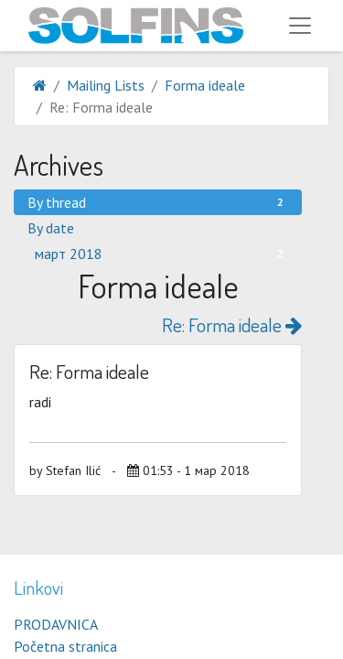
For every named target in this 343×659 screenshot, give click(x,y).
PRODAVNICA (56, 624)
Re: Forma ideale (232, 324)
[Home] (40, 85)
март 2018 (161, 253)
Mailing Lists (106, 85)
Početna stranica (65, 646)
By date (50, 228)
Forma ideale (205, 85)
